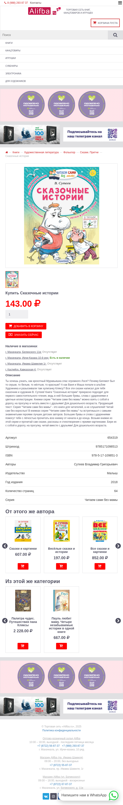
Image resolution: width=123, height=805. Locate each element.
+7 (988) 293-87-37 (73, 745)
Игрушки (10, 58)
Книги (9, 43)
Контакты (35, 2)
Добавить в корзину (26, 326)
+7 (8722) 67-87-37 (61, 784)
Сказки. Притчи (89, 152)
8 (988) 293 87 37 (16, 2)
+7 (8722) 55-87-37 (61, 765)
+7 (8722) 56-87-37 (48, 745)
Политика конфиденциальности (61, 730)
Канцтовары (12, 50)
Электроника (13, 73)
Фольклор (69, 152)
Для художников (15, 81)
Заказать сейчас (24, 334)
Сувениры (11, 66)
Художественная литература (41, 152)
